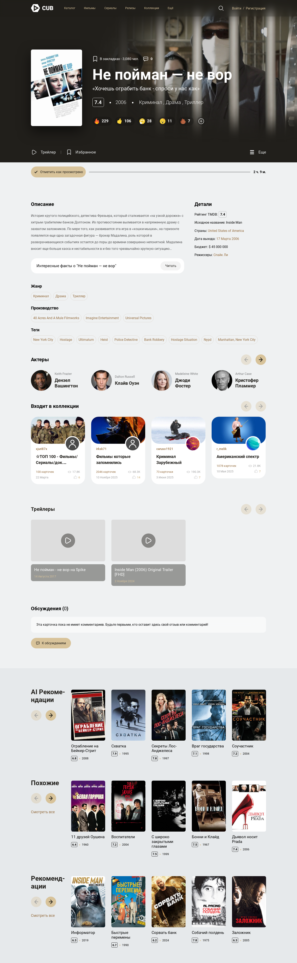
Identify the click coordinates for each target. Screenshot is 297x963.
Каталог (69, 8)
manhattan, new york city (237, 340)
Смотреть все (43, 812)
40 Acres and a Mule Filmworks (56, 318)
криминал (150, 102)
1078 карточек (226, 466)
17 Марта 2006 (227, 239)
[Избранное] (81, 152)
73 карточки (164, 472)
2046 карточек (106, 472)
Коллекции (151, 8)
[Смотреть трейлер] (43, 152)
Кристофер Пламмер (246, 383)
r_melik (222, 449)
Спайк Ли (220, 255)
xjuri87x (41, 449)
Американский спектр (238, 456)
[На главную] (42, 8)
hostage (66, 340)
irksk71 (101, 449)
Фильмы (89, 8)
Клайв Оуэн (127, 383)
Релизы (130, 8)
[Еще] (257, 152)
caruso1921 (164, 449)
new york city (43, 340)
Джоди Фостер (183, 383)
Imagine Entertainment (102, 318)
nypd (207, 340)
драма (173, 102)
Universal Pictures (138, 318)
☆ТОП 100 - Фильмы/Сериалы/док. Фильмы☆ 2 (57, 462)
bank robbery (154, 340)
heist (104, 340)
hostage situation (184, 340)
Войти (236, 8)
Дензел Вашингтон (66, 383)
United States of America (226, 231)
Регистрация (255, 8)
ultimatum (86, 340)
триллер (193, 102)
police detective (126, 340)
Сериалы (110, 8)
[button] (261, 359)
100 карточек (45, 472)
